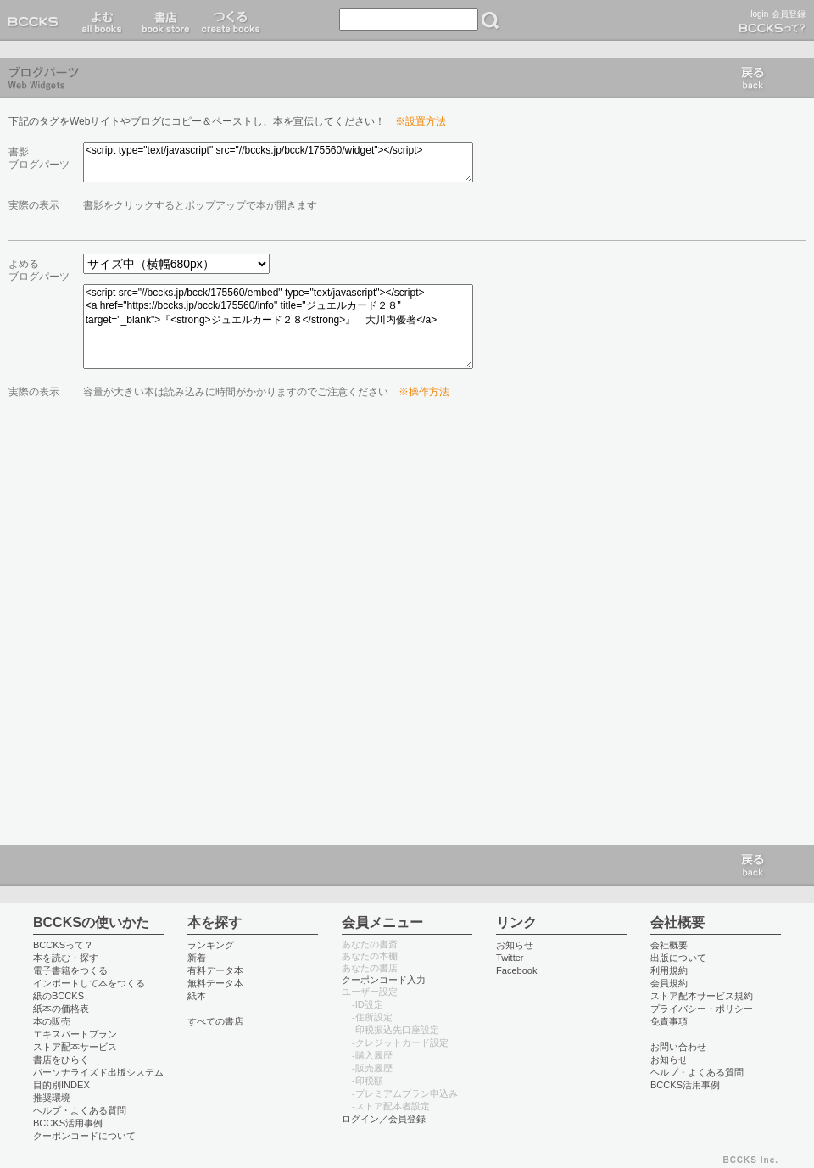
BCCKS (36, 20)
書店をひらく (61, 1059)
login (759, 14)
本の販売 (51, 1021)
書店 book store (163, 20)
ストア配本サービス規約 (701, 996)
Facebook (517, 970)
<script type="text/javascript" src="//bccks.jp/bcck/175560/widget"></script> (278, 162)
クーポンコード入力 (384, 980)
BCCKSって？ (63, 945)
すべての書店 (215, 1021)
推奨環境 (51, 1098)
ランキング (210, 945)
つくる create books (230, 20)
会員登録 (789, 14)
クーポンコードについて (84, 1136)
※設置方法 (420, 121)
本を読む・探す (65, 958)
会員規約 (669, 983)
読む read (102, 20)
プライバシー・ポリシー (701, 1008)
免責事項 (669, 1021)
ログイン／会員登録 (384, 1119)
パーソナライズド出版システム (98, 1072)
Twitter (510, 958)
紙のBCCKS (58, 996)
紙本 (196, 996)
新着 (196, 958)
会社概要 (669, 945)
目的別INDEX (61, 1085)
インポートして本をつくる (89, 983)
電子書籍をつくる (70, 970)
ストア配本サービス (75, 1047)
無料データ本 (215, 983)
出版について (678, 958)
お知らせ (514, 945)
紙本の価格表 (61, 1008)
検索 (490, 20)
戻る (753, 78)
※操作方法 (424, 392)
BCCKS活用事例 (68, 1123)
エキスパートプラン (75, 1034)
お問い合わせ (678, 1047)
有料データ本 (215, 970)
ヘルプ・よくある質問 (79, 1110)
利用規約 (669, 970)
